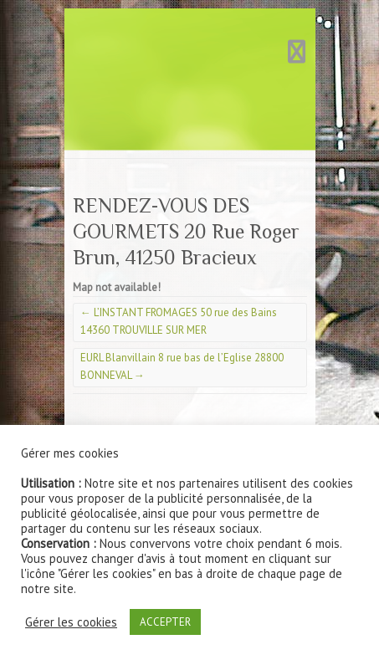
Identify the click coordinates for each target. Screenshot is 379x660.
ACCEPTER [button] (165, 622)
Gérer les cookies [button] (71, 622)
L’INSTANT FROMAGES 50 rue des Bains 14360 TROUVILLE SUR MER (178, 321)
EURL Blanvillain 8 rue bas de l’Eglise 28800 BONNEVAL (182, 366)
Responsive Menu (297, 51)
